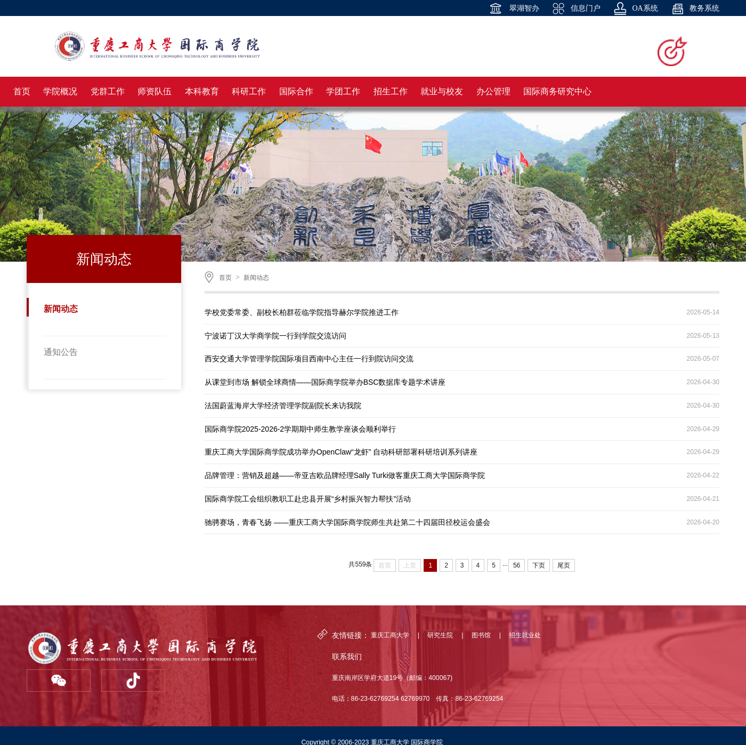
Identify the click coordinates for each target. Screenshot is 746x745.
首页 (225, 277)
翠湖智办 (514, 8)
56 (516, 565)
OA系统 (636, 8)
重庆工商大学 (390, 635)
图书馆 (481, 635)
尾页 (563, 565)
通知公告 (61, 352)
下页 (538, 565)
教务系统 (695, 8)
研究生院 (440, 635)
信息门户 (576, 8)
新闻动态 (61, 308)
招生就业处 (525, 635)
